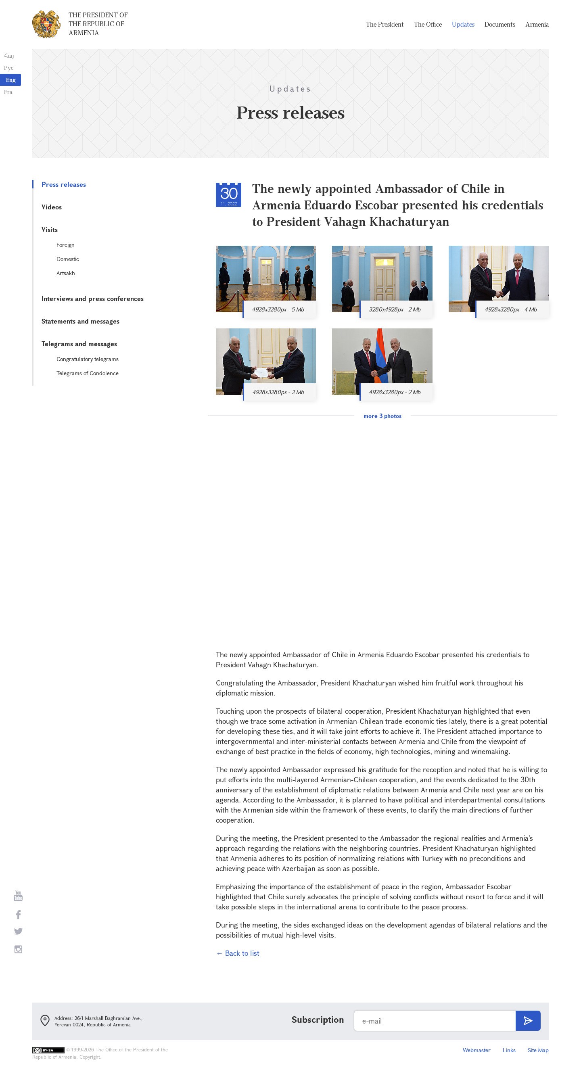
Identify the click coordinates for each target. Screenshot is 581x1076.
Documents (500, 24)
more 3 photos (382, 416)
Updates (463, 24)
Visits (50, 229)
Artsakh (65, 273)
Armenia (537, 24)
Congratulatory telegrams (87, 359)
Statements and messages (80, 321)
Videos (52, 207)
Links (509, 1050)
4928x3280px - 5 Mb (278, 309)
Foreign (65, 245)
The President (385, 24)
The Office (428, 24)
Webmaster (477, 1050)
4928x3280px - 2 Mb (278, 392)
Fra (8, 92)
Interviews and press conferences (93, 298)
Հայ (9, 55)
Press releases (64, 184)
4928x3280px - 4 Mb (511, 309)
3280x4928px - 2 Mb (394, 309)
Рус (8, 67)
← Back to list (237, 953)
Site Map (538, 1050)
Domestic (67, 259)
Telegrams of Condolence (87, 373)
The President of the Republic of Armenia (98, 23)
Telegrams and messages (79, 343)
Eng (11, 80)
